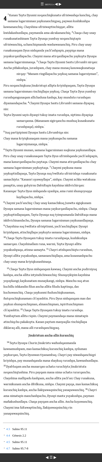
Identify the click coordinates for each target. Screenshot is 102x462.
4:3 (8, 429)
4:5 (8, 442)
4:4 (8, 435)
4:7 (8, 448)
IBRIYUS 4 (50, 4)
